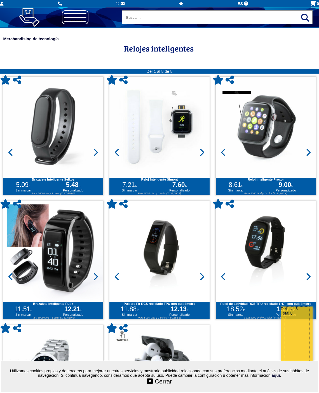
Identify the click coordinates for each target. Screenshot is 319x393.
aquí (276, 375)
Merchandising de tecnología (30, 39)
